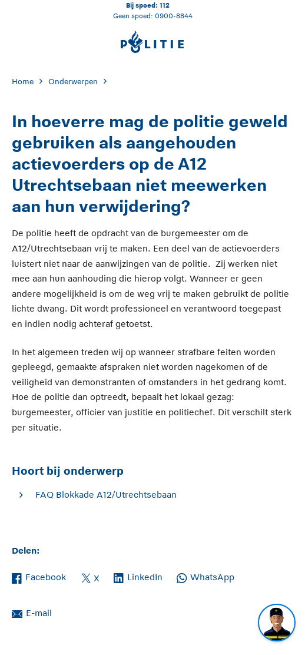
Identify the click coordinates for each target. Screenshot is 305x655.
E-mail (32, 612)
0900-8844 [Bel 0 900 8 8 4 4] (174, 15)
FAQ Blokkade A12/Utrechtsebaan (106, 494)
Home (23, 82)
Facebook (39, 576)
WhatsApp (205, 576)
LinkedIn (138, 576)
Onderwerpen (73, 82)
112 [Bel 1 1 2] (165, 5)
